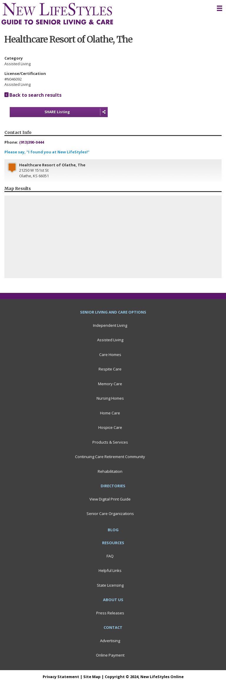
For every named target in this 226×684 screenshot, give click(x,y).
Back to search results (33, 95)
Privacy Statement (61, 676)
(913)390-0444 (31, 142)
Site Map (92, 676)
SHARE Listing (76, 112)
